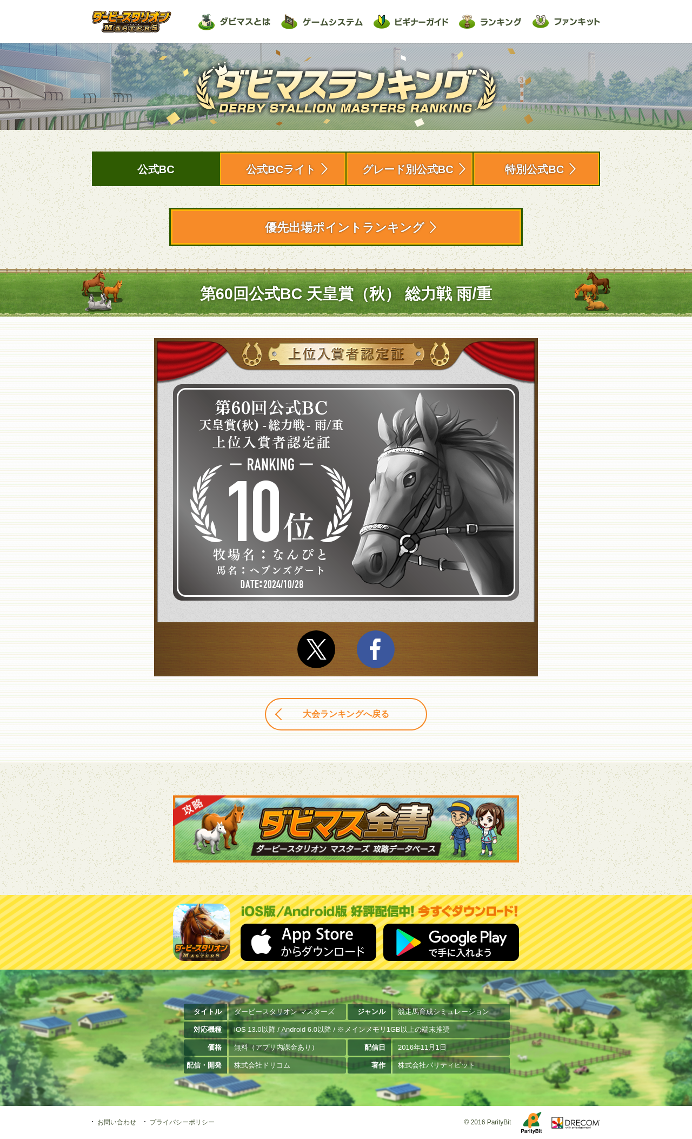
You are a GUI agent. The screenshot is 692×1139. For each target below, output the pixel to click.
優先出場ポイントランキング (344, 227)
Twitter (316, 649)
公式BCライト (281, 169)
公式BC (156, 169)
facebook (376, 649)
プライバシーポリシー (182, 1122)
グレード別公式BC (408, 169)
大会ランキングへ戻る (346, 714)
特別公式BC (534, 169)
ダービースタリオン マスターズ (131, 21)
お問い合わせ (116, 1122)
